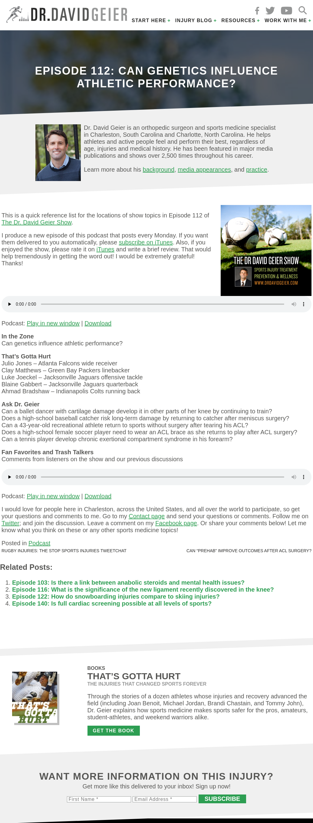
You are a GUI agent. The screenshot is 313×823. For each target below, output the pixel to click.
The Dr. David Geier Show (36, 222)
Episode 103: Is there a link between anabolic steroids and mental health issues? (128, 582)
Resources (238, 20)
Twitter (10, 523)
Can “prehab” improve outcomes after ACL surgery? (248, 550)
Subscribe (222, 798)
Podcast (39, 543)
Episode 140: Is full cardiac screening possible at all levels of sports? (112, 603)
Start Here (149, 20)
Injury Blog (194, 20)
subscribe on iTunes (146, 242)
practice (256, 169)
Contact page (147, 516)
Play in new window (53, 323)
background (159, 169)
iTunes (105, 249)
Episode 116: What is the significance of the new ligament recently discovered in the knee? (143, 589)
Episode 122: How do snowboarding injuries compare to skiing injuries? (116, 596)
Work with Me (286, 20)
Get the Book (113, 730)
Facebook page (176, 523)
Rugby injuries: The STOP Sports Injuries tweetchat (64, 550)
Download (97, 323)
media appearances (204, 169)
